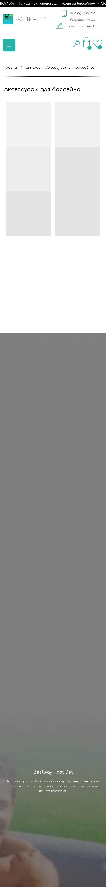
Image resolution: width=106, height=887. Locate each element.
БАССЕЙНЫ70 (30, 19)
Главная (11, 68)
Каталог (32, 68)
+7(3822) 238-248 (81, 13)
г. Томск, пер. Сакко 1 (80, 26)
